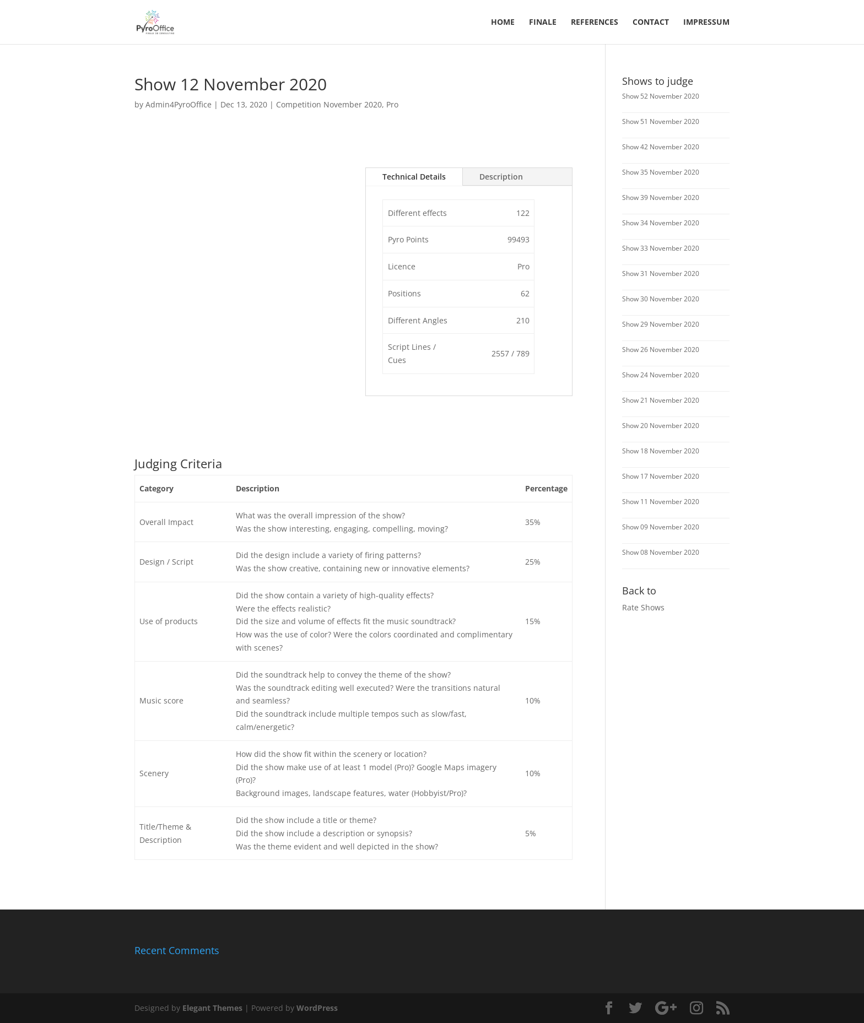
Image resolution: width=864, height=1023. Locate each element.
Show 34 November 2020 (660, 223)
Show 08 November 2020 (660, 552)
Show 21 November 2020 (660, 400)
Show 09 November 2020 (660, 527)
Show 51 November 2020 (660, 121)
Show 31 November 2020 (660, 273)
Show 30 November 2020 (660, 299)
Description (501, 176)
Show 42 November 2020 (660, 146)
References (594, 22)
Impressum (706, 22)
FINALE (543, 22)
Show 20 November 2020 (660, 425)
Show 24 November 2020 (660, 375)
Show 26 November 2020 (660, 349)
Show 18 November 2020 (660, 451)
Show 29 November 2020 (660, 324)
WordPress (317, 1008)
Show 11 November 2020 (660, 501)
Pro (392, 104)
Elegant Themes (212, 1008)
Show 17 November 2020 (660, 476)
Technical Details (414, 176)
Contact (651, 22)
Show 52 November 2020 (660, 96)
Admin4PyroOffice (178, 104)
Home (503, 22)
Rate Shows (643, 607)
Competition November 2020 (329, 104)
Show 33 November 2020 (660, 248)
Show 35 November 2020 (660, 172)
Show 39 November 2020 (660, 197)
